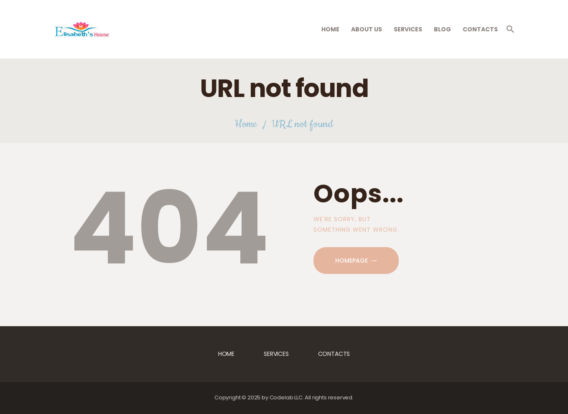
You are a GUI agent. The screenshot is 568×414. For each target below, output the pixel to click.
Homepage (351, 260)
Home (246, 124)
